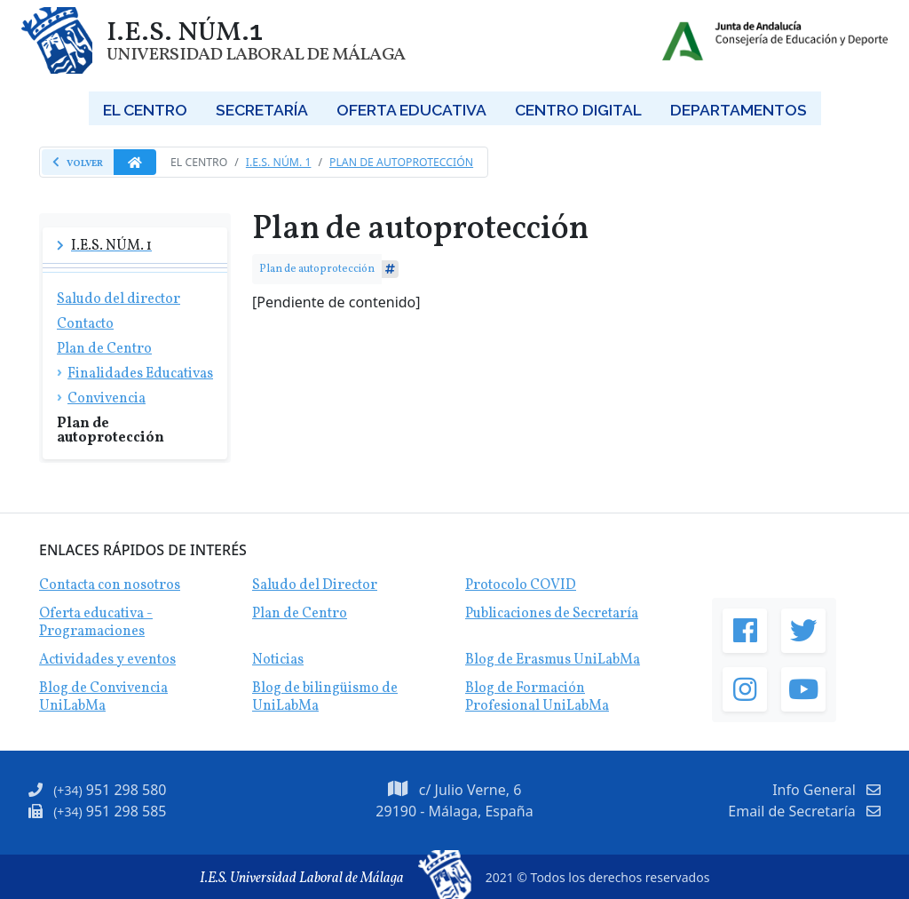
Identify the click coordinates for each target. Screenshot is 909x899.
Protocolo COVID (520, 585)
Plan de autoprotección (401, 162)
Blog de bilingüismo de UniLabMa (325, 697)
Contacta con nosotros (109, 585)
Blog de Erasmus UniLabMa (552, 660)
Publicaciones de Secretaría (551, 614)
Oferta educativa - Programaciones (96, 622)
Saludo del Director (314, 585)
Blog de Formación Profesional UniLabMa (537, 697)
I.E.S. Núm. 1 (279, 162)
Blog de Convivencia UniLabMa (103, 697)
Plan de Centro (299, 614)
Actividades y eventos (107, 660)
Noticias (278, 660)
